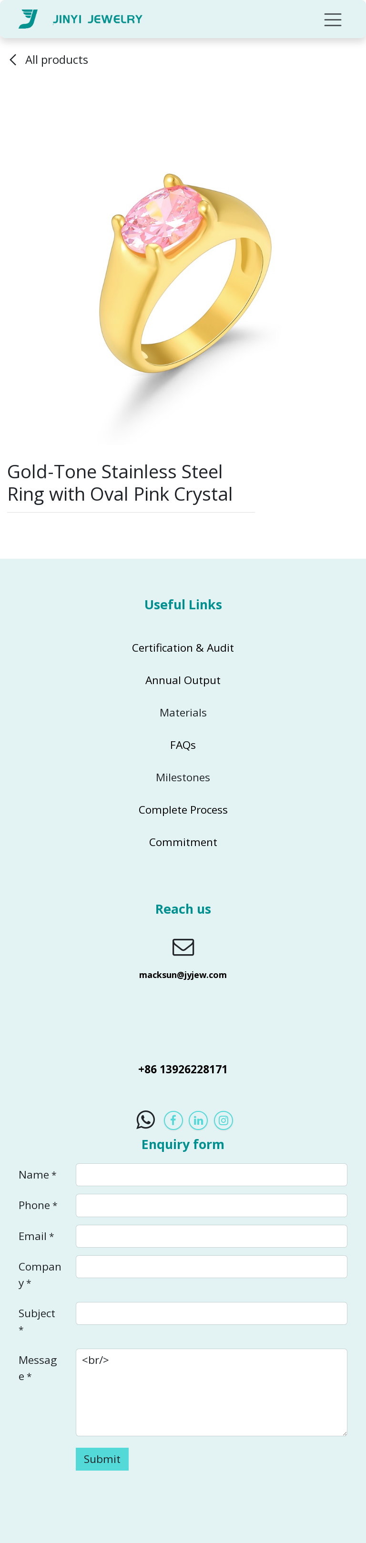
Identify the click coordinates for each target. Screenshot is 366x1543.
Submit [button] (102, 1459)
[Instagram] (223, 1120)
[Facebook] (173, 1120)
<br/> (211, 1392)
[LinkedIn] (198, 1120)
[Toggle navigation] (332, 19)
